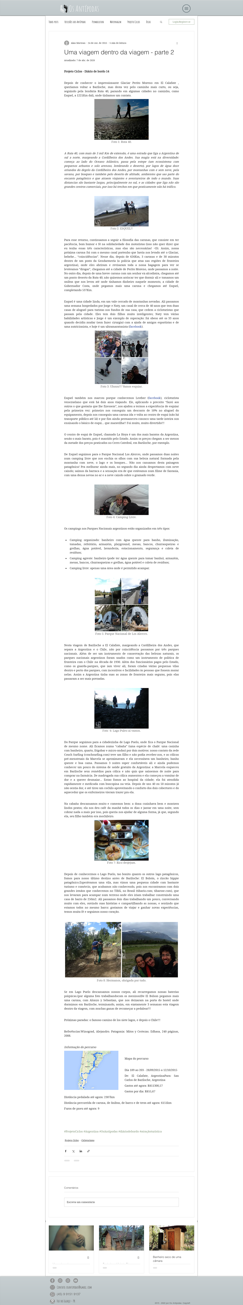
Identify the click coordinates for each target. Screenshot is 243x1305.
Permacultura (98, 22)
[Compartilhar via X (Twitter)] (73, 1151)
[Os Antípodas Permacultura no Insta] (68, 1280)
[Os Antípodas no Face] (52, 1280)
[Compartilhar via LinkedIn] (80, 1151)
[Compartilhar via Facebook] (65, 1151)
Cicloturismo (87, 1140)
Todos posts (53, 22)
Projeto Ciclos (133, 22)
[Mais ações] (177, 43)
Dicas (148, 22)
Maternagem (115, 22)
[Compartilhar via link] (88, 1151)
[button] (161, 22)
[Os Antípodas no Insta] (60, 1280)
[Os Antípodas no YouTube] (75, 1280)
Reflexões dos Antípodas (75, 22)
